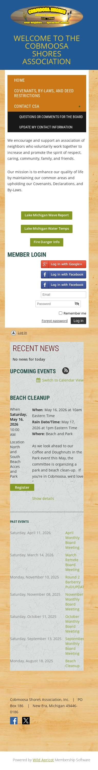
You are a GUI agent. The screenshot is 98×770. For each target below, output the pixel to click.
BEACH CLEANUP (30, 398)
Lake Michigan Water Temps (46, 228)
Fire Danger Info (47, 241)
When (15, 409)
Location (17, 442)
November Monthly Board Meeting (74, 601)
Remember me (75, 313)
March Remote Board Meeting (72, 562)
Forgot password (55, 320)
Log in (22, 332)
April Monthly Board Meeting (72, 540)
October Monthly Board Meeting (72, 624)
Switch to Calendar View (63, 380)
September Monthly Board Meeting (74, 646)
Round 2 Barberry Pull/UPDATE (75, 582)
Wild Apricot (43, 759)
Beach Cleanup (72, 663)
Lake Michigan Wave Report (47, 215)
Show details (43, 498)
